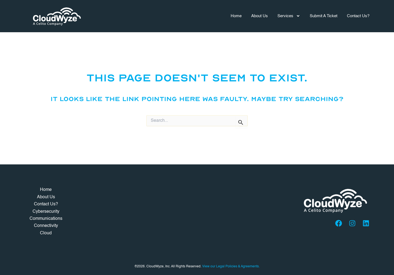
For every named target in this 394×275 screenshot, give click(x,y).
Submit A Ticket (323, 16)
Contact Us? (358, 16)
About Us (259, 16)
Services (288, 16)
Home (236, 16)
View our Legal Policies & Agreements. (231, 266)
